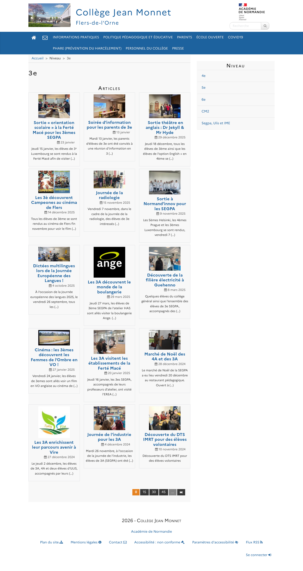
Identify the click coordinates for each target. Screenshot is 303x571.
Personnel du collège (147, 49)
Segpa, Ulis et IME (216, 123)
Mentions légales (86, 542)
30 (154, 492)
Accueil (38, 58)
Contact (118, 542)
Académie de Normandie (151, 532)
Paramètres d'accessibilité (215, 542)
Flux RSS (254, 542)
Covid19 (235, 37)
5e (204, 88)
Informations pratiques (76, 37)
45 (164, 492)
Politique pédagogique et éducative (138, 37)
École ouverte (210, 37)
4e (204, 76)
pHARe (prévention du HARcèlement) (87, 49)
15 (144, 492)
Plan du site (51, 542)
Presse (178, 49)
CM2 (205, 112)
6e (204, 100)
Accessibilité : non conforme (159, 542)
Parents (184, 37)
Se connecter (258, 555)
